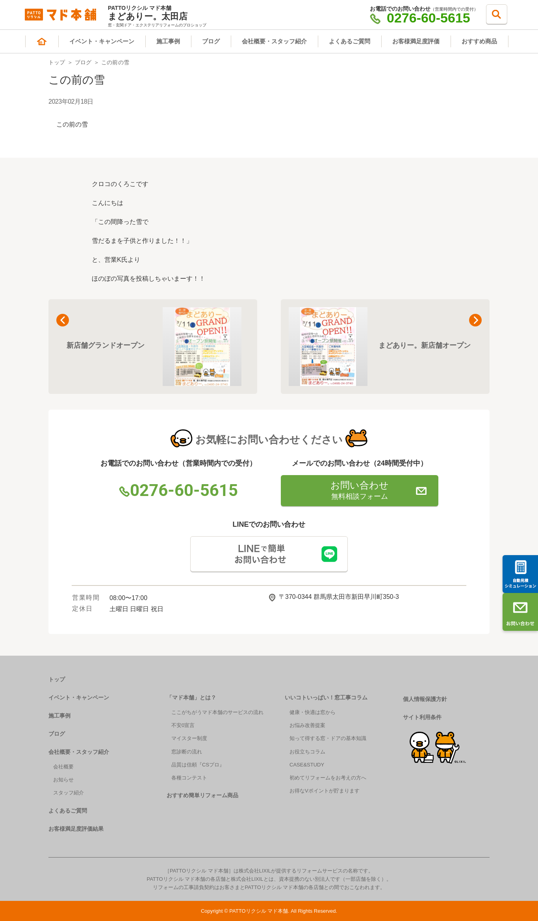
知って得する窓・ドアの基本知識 (327, 738)
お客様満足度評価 (416, 41)
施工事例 (168, 41)
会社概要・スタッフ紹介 (274, 41)
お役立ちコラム (307, 752)
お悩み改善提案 (307, 725)
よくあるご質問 (349, 41)
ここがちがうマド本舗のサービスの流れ (217, 712)
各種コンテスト (189, 778)
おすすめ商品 (479, 41)
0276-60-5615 (420, 17)
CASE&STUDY (306, 765)
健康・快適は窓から (312, 712)
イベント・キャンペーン (101, 41)
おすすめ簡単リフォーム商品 (202, 795)
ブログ (211, 41)
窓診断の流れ (186, 752)
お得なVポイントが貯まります (324, 791)
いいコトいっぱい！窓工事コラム (326, 697)
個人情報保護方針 (425, 699)
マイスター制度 (189, 738)
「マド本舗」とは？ (191, 697)
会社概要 (63, 767)
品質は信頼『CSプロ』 (197, 765)
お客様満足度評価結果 (76, 829)
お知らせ (63, 780)
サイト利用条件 (422, 717)
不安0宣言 (183, 725)
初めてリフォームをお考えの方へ (327, 778)
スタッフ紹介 (68, 793)
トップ (56, 62)
